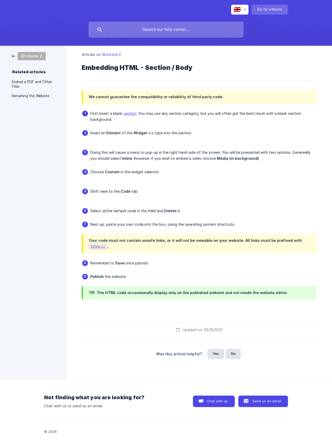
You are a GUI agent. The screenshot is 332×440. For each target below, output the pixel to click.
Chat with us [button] (217, 401)
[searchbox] (166, 30)
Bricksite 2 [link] (111, 54)
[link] (29, 55)
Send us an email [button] (266, 401)
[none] (239, 10)
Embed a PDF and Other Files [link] (32, 84)
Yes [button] (216, 353)
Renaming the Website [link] (30, 96)
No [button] (233, 353)
